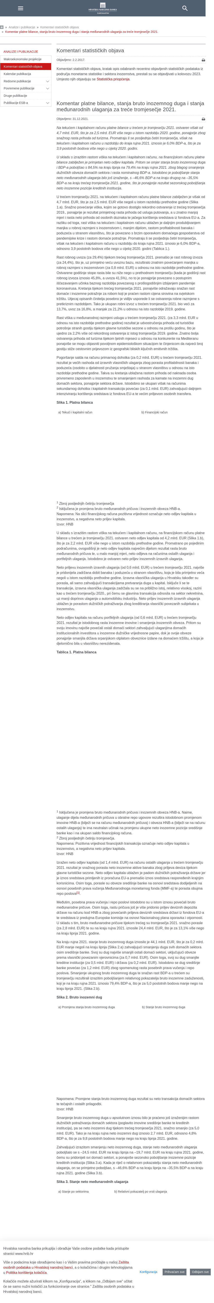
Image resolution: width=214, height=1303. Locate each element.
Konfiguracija (148, 1272)
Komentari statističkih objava (59, 27)
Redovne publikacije (17, 81)
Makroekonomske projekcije (23, 59)
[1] (78, 726)
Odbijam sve (200, 1272)
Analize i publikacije (22, 27)
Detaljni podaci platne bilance (79, 1132)
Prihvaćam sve (175, 1272)
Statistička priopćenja (113, 79)
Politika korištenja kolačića (26, 1272)
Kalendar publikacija (17, 74)
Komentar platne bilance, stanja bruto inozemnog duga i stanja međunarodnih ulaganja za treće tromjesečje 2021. (81, 31)
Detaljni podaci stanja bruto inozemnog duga (91, 1138)
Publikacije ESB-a (16, 103)
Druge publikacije (15, 95)
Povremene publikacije (19, 88)
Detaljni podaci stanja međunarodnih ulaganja (92, 1143)
